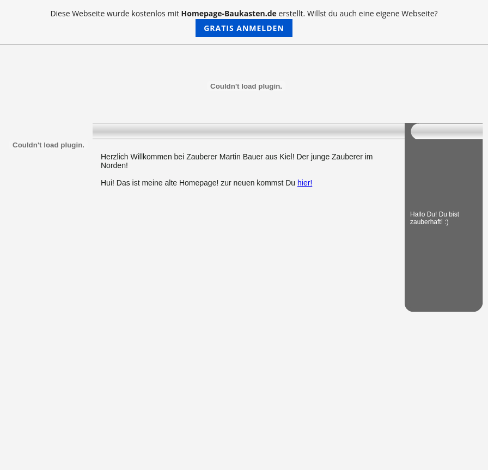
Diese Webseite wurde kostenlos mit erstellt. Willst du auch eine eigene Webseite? (243, 22)
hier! (304, 182)
